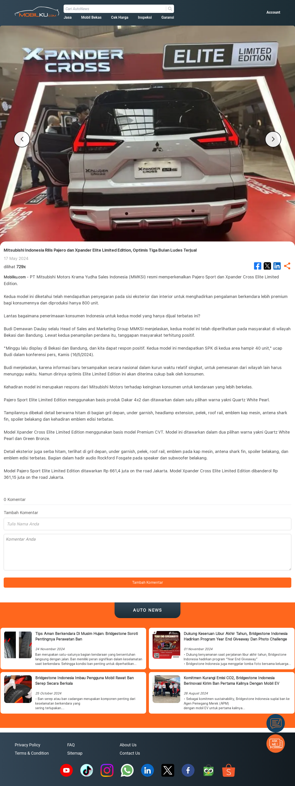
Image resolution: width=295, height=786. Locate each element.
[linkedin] (277, 266)
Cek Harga (119, 17)
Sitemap (75, 753)
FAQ (71, 744)
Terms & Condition (32, 753)
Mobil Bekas (91, 17)
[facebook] (258, 266)
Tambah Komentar (147, 582)
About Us (128, 744)
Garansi (167, 17)
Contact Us (130, 753)
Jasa (67, 17)
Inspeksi (145, 17)
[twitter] (267, 266)
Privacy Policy (27, 744)
